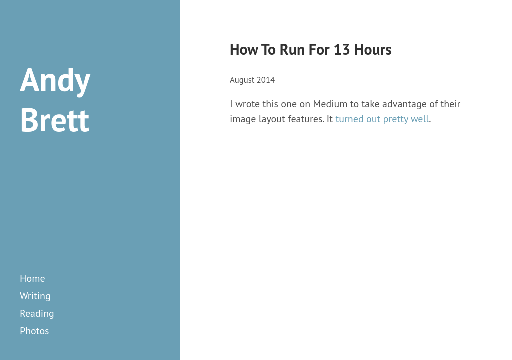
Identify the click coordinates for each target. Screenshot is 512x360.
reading (37, 313)
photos (35, 331)
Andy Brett (55, 99)
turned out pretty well (382, 119)
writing (35, 296)
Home (33, 278)
